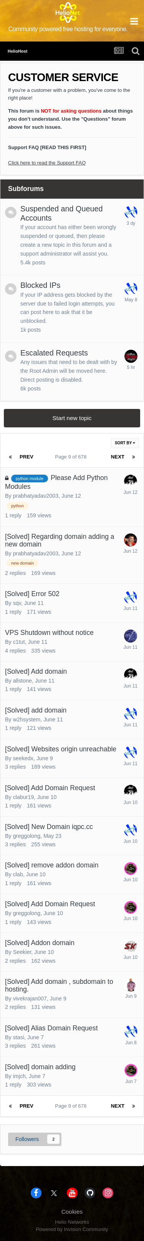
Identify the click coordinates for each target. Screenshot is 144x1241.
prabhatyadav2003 (35, 496)
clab (18, 874)
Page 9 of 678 (72, 457)
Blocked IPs (40, 285)
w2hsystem (27, 719)
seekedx (23, 758)
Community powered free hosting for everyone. (68, 29)
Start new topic (72, 418)
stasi (18, 1037)
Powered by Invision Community (72, 1229)
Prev (26, 457)
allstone (22, 681)
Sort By (125, 443)
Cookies (72, 1211)
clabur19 (23, 797)
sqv (17, 603)
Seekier (22, 952)
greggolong (27, 836)
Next (117, 457)
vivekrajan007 (30, 998)
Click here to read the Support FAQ (47, 163)
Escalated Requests (54, 353)
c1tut (19, 642)
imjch (19, 1076)
